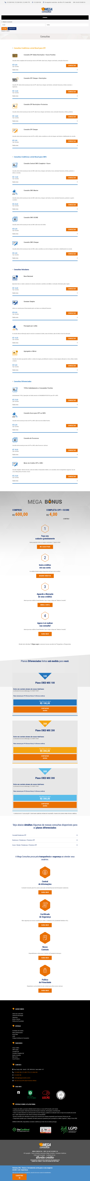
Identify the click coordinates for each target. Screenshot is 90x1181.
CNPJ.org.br (15, 1049)
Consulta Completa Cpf (18, 1053)
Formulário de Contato (17, 1030)
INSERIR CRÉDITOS (45, 576)
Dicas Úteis (15, 1034)
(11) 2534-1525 (18, 2)
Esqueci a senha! (5, 31)
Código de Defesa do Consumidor (20, 1038)
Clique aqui (35, 644)
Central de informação (17, 1015)
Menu (45, 17)
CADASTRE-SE (12, 28)
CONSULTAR (72, 65)
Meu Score (15, 1057)
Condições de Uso (50, 1155)
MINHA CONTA (45, 605)
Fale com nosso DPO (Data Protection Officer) (25, 1080)
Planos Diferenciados (17, 1032)
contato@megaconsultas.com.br (22, 1078)
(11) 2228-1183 (10, 2)
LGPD (13, 1036)
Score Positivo (16, 1059)
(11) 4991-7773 (26, 2)
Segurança (15, 1017)
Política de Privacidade (18, 1021)
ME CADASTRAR (45, 547)
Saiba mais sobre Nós (17, 1013)
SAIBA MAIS (45, 634)
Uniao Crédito (15, 1047)
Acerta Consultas (16, 1055)
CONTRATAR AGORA (45, 709)
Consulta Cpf (15, 1051)
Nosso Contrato (16, 1019)
